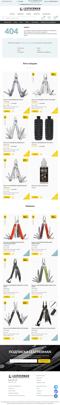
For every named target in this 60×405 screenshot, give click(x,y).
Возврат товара (41, 382)
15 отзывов (42, 146)
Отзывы (28, 14)
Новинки (39, 390)
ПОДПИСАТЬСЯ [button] (44, 361)
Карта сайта (12, 390)
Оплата (39, 380)
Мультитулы (7, 22)
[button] (35, 2)
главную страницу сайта (28, 42)
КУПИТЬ (7, 111)
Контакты (37, 14)
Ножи (15, 22)
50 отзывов (42, 103)
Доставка (39, 378)
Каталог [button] (12, 14)
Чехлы (27, 22)
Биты (21, 22)
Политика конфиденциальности (45, 395)
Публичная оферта (14, 393)
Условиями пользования (27, 365)
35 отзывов (13, 189)
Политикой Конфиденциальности (37, 364)
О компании (46, 14)
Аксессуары (35, 22)
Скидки (39, 393)
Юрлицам (20, 14)
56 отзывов (13, 146)
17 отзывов (13, 103)
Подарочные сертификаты (48, 22)
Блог (38, 388)
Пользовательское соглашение (17, 395)
